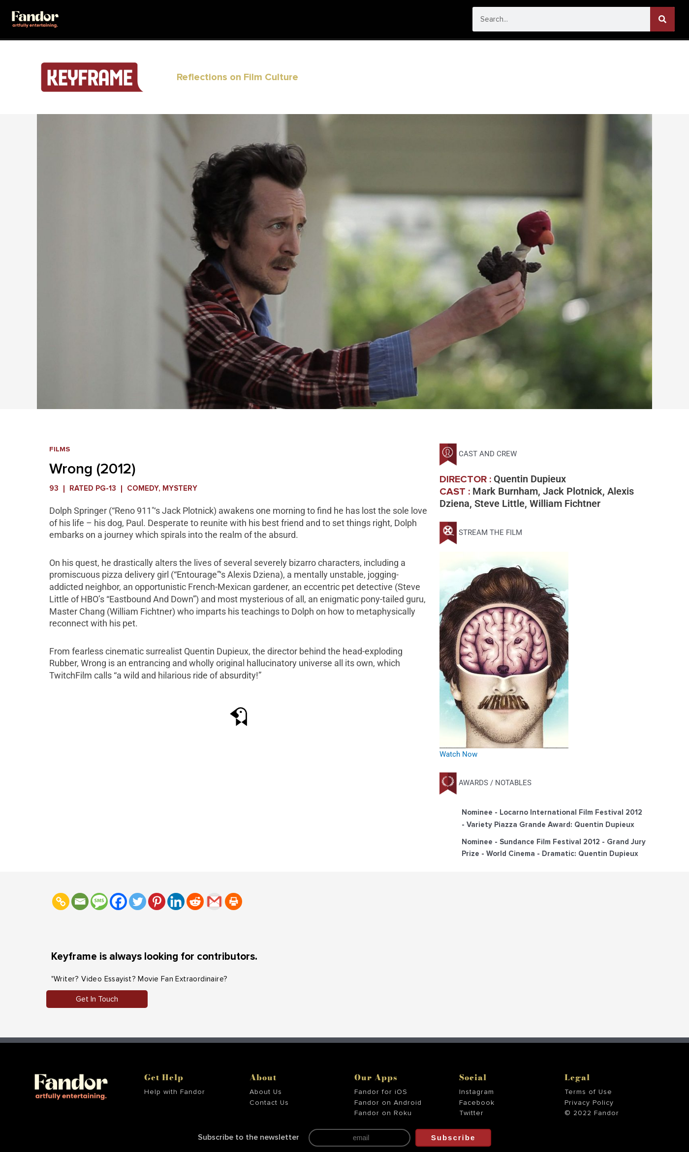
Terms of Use (588, 1092)
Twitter (471, 1113)
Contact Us (269, 1102)
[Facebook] (118, 901)
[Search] (662, 19)
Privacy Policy (589, 1102)
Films (59, 449)
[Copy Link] (60, 901)
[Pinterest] (156, 901)
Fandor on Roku (383, 1113)
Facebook (477, 1102)
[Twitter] (137, 901)
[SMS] (99, 901)
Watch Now (458, 754)
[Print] (233, 901)
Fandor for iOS (380, 1092)
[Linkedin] (176, 901)
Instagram (476, 1092)
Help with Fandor (174, 1092)
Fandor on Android (388, 1102)
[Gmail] (214, 901)
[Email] (80, 901)
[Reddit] (195, 901)
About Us (266, 1092)
